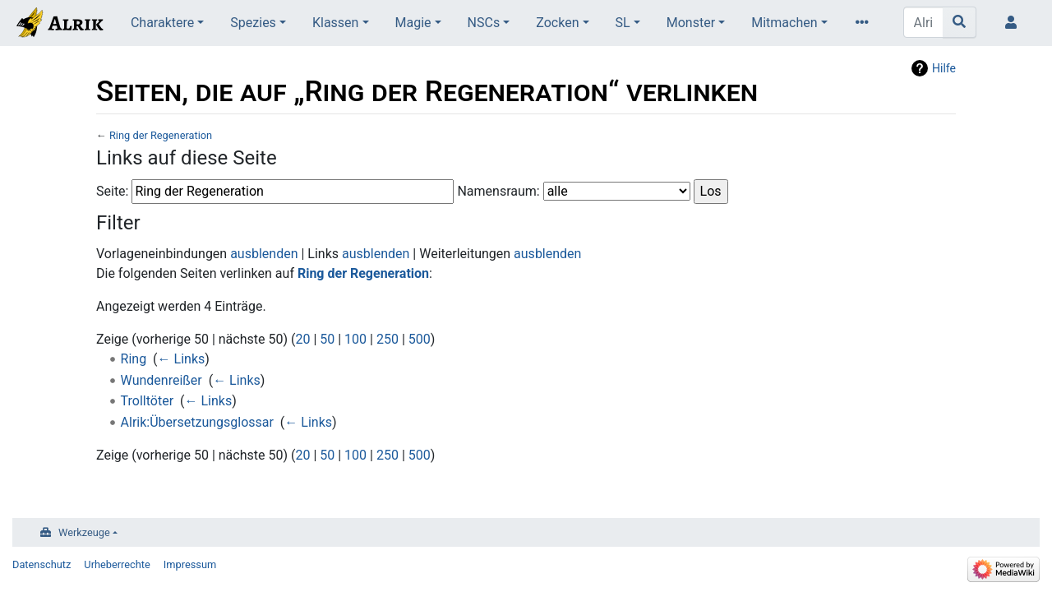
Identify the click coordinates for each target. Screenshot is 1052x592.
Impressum (190, 564)
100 (355, 339)
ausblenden (264, 253)
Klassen (335, 22)
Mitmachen (784, 22)
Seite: (112, 191)
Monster (691, 22)
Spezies (253, 22)
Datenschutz (41, 564)
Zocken (557, 22)
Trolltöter (147, 401)
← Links (181, 359)
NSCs (484, 22)
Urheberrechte (117, 564)
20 (302, 339)
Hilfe (944, 68)
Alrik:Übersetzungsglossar (197, 422)
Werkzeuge (84, 532)
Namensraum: (498, 191)
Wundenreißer (161, 380)
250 (387, 339)
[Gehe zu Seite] (959, 22)
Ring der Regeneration (160, 135)
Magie (413, 22)
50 (327, 339)
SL (623, 22)
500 (419, 339)
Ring (134, 359)
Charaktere (162, 22)
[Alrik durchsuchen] (923, 22)
